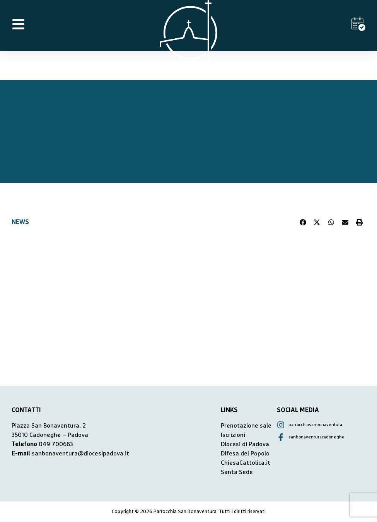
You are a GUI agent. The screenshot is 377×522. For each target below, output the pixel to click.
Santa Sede (237, 472)
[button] (303, 222)
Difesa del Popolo (245, 453)
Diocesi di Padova (245, 444)
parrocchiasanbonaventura (315, 425)
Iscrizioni (233, 435)
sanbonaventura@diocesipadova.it (80, 453)
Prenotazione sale (246, 426)
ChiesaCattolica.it (245, 463)
